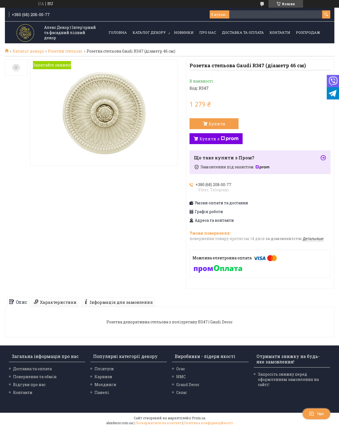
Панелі (101, 392)
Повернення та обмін (35, 376)
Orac (180, 368)
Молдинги (105, 384)
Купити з (219, 138)
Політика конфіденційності (208, 423)
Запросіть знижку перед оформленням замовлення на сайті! (288, 379)
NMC (181, 376)
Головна (118, 32)
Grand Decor (188, 384)
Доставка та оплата (243, 32)
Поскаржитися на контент (158, 423)
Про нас (207, 32)
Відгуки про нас (29, 384)
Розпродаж (308, 32)
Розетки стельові (65, 51)
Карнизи (103, 376)
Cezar (181, 392)
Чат (316, 413)
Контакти (280, 32)
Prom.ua (198, 418)
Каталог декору (149, 32)
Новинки (184, 32)
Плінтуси (104, 368)
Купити (217, 123)
